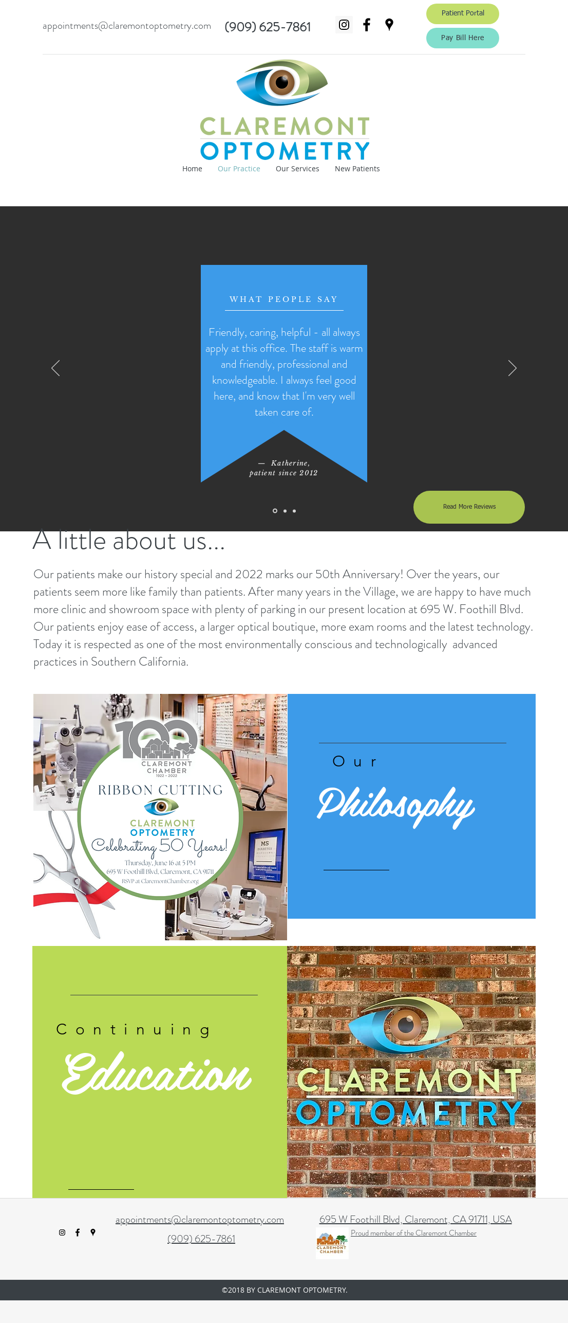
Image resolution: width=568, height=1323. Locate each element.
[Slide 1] (275, 511)
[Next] (512, 369)
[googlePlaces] (389, 24)
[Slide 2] (285, 510)
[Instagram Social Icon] (344, 24)
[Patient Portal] (462, 14)
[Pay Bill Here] (462, 38)
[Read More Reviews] (469, 507)
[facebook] (366, 24)
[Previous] (55, 369)
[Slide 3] (294, 510)
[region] (412, 806)
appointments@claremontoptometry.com (127, 25)
